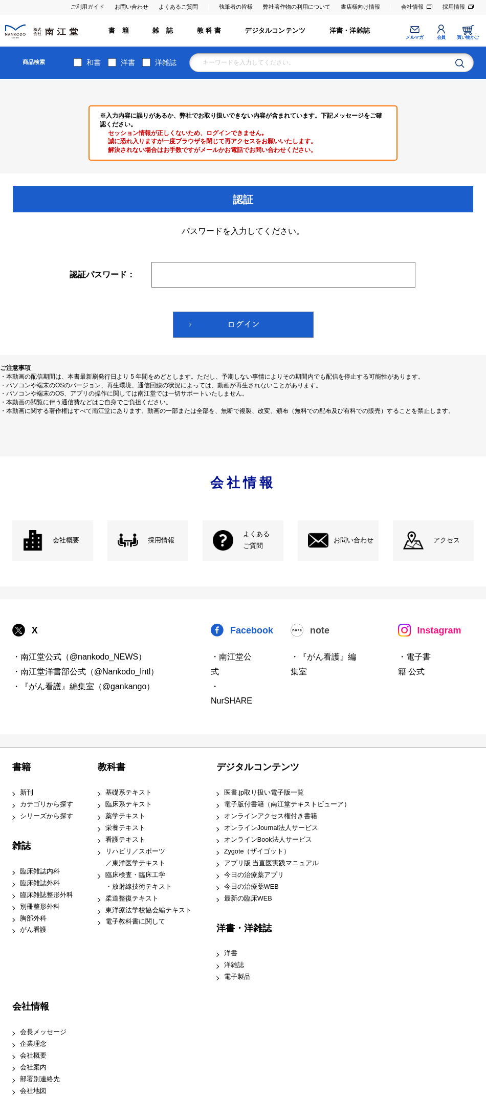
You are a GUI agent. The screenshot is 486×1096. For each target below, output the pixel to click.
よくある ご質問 (256, 540)
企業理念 (33, 1043)
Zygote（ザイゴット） (257, 851)
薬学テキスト (125, 816)
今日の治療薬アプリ (254, 875)
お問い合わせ (131, 7)
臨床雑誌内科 (40, 871)
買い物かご (468, 37)
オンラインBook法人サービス (268, 839)
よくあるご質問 (178, 7)
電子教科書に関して (135, 921)
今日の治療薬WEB (251, 886)
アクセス (446, 540)
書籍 (21, 767)
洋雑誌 (165, 62)
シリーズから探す (46, 816)
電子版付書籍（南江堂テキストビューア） (287, 804)
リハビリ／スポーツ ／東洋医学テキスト (135, 857)
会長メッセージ (43, 1032)
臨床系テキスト (128, 804)
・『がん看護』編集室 (323, 664)
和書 (93, 62)
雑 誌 (162, 30)
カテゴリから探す (46, 804)
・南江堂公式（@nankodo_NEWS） (79, 656)
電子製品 (237, 976)
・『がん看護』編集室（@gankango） (83, 686)
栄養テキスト (125, 827)
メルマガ (414, 37)
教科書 (111, 767)
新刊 (26, 792)
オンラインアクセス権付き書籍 (270, 816)
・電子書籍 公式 (414, 664)
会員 (441, 37)
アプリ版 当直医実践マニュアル (271, 863)
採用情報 (454, 7)
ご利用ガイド (87, 7)
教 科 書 (209, 30)
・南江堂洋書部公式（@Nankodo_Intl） (85, 671)
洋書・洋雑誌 (349, 30)
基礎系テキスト (128, 792)
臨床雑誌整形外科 (46, 894)
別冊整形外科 (40, 906)
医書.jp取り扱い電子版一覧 (264, 792)
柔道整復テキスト (132, 898)
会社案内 (33, 1067)
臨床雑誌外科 (40, 883)
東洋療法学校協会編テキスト (148, 910)
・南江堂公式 (231, 664)
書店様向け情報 (360, 7)
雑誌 (21, 846)
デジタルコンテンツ (275, 30)
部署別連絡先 (40, 1079)
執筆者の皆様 (236, 7)
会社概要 (66, 540)
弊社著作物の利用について (296, 7)
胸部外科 (33, 918)
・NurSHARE (231, 694)
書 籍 (118, 30)
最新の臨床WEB (248, 898)
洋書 (128, 62)
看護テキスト (125, 839)
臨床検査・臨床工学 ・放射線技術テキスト (138, 880)
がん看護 (33, 929)
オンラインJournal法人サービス (271, 827)
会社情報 (412, 7)
